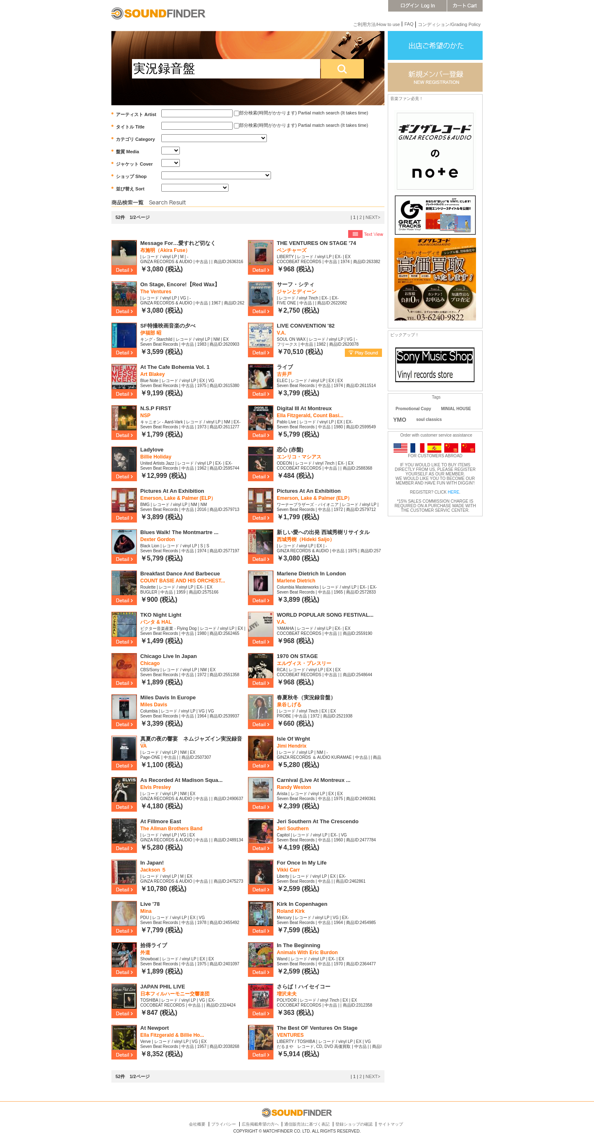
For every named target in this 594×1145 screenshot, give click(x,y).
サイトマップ (390, 1124)
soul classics (429, 419)
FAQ (408, 23)
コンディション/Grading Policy (449, 24)
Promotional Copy (413, 408)
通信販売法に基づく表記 (307, 1124)
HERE (454, 492)
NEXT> (372, 217)
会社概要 (197, 1124)
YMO (399, 419)
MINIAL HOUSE (456, 408)
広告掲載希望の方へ (260, 1124)
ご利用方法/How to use (376, 24)
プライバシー (223, 1124)
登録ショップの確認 (353, 1124)
